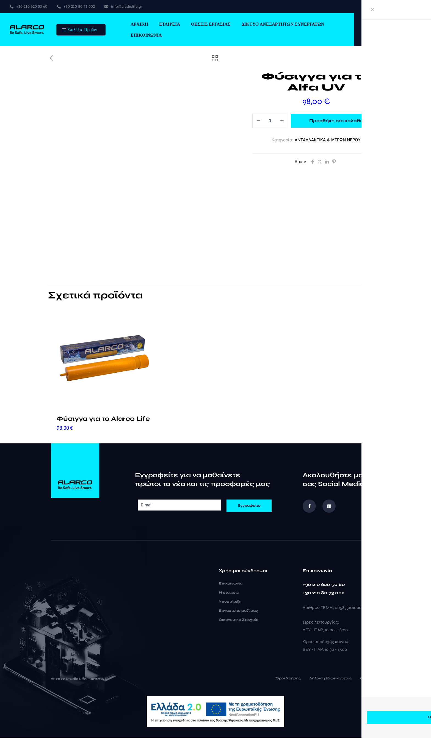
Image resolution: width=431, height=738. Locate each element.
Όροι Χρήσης (288, 679)
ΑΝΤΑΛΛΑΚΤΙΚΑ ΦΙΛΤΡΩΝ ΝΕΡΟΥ (328, 139)
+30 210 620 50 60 (324, 584)
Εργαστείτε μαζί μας (238, 611)
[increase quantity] (282, 121)
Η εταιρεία (229, 593)
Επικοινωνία (230, 583)
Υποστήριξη (230, 602)
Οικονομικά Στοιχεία (238, 620)
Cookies (368, 679)
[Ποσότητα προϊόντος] (270, 121)
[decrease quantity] (258, 121)
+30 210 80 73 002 (323, 593)
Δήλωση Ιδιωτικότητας (330, 679)
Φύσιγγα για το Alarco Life (103, 419)
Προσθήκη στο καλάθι (335, 120)
